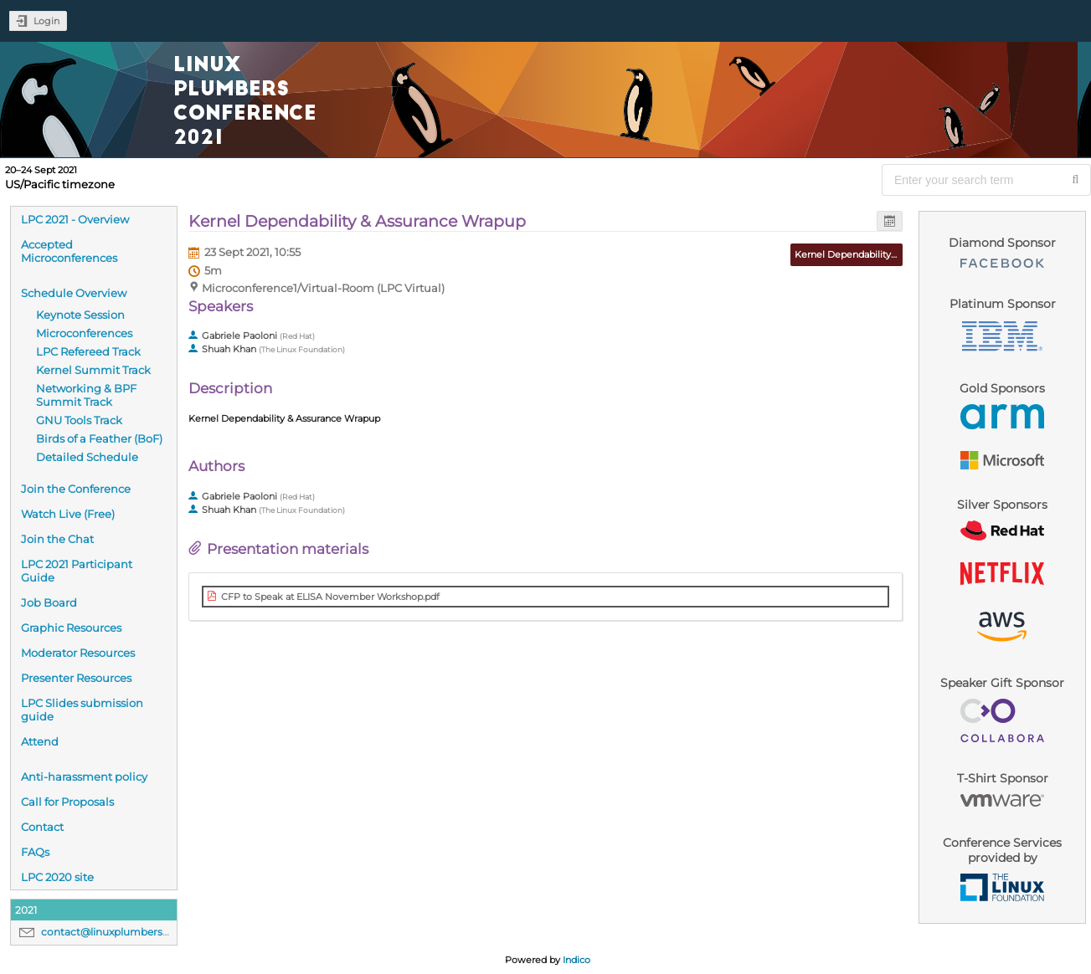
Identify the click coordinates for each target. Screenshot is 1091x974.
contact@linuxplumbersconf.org (123, 931)
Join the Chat (57, 539)
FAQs (35, 852)
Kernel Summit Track (93, 370)
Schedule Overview (73, 293)
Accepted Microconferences (69, 251)
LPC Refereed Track (88, 351)
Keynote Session (80, 314)
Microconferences (84, 333)
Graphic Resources (71, 627)
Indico (576, 960)
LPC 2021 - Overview (75, 219)
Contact (42, 826)
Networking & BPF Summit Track (86, 395)
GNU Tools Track (79, 420)
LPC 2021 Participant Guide (76, 570)
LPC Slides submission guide (82, 709)
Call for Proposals (67, 801)
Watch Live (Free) (68, 513)
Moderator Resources (78, 652)
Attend (40, 741)
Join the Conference (76, 488)
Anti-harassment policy (84, 776)
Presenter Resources (76, 677)
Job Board (49, 602)
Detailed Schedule (87, 457)
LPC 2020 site (57, 877)
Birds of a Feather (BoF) (99, 438)
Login (46, 21)
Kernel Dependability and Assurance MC (886, 254)
